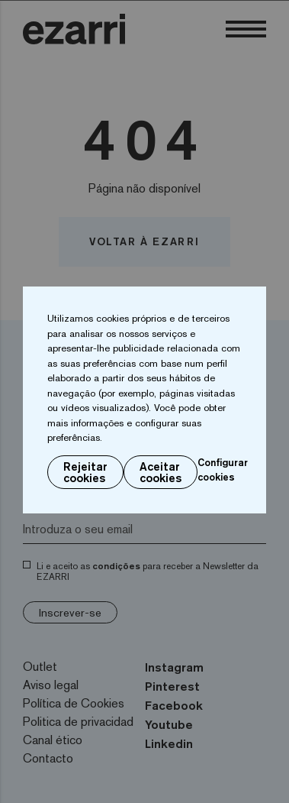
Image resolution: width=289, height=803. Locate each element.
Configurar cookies (222, 470)
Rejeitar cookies (85, 472)
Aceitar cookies (160, 472)
